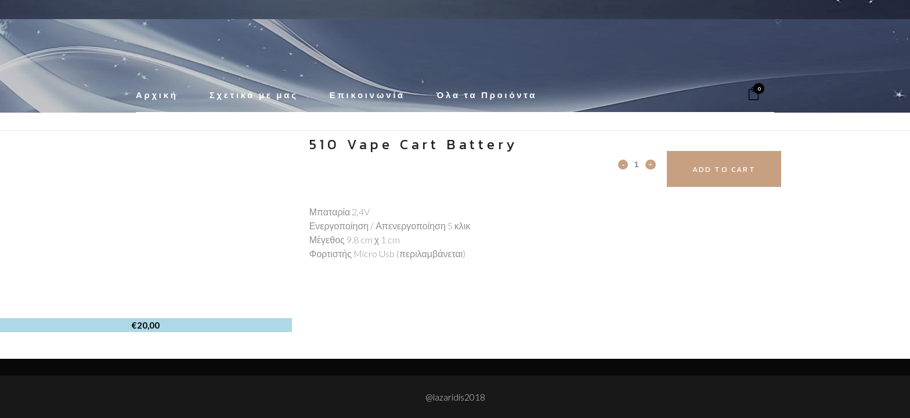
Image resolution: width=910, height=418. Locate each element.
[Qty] (636, 164)
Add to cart (732, 169)
